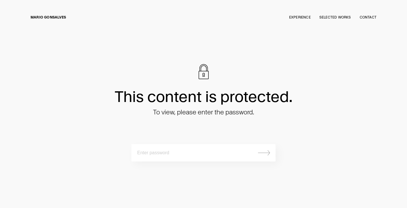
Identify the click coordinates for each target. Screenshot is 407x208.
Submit (264, 152)
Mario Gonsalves (48, 17)
